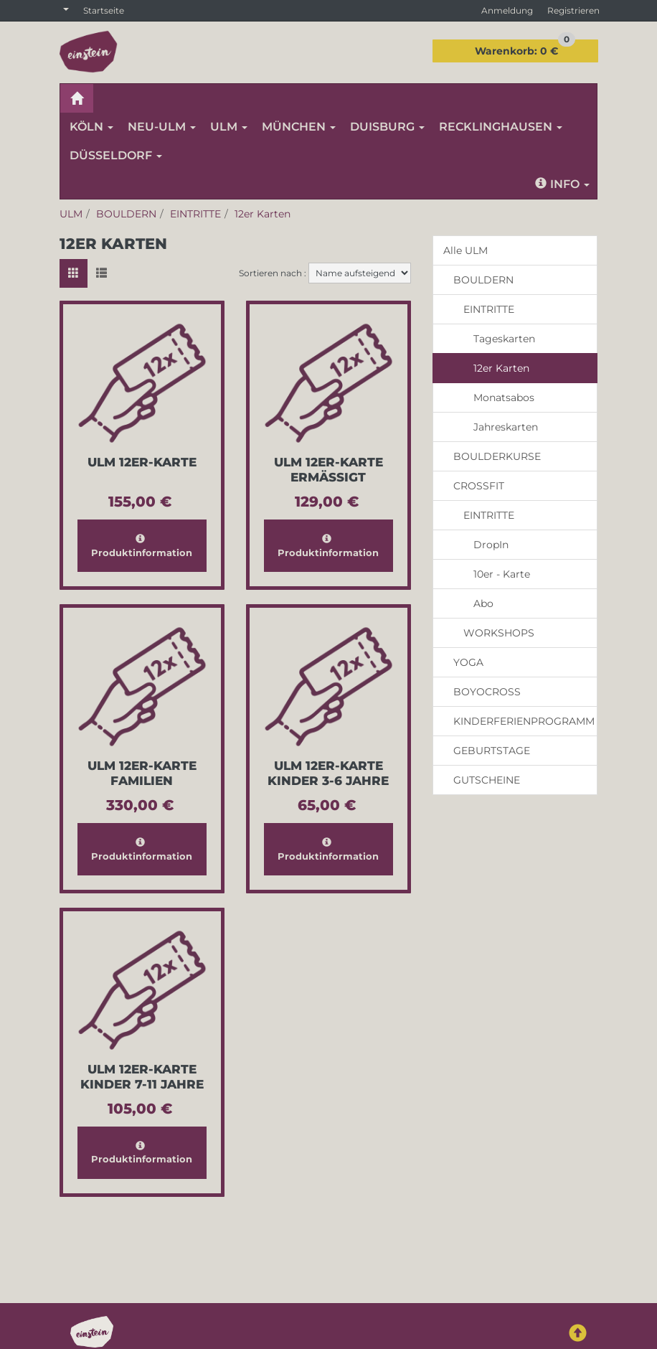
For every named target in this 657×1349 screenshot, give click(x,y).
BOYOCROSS (487, 691)
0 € (525, 48)
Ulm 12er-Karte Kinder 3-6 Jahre (328, 773)
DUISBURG (387, 126)
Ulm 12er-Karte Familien (142, 773)
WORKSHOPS (498, 632)
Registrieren (573, 10)
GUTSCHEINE (486, 780)
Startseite (103, 10)
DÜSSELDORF (116, 155)
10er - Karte (501, 574)
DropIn (491, 544)
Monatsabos (503, 397)
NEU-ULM (162, 126)
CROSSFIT (478, 485)
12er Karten (501, 368)
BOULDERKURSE (497, 456)
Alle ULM (465, 250)
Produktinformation (141, 546)
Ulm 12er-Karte (142, 462)
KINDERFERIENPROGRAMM (524, 721)
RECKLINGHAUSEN (500, 126)
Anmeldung (507, 10)
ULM (228, 126)
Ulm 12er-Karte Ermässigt (328, 469)
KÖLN (91, 126)
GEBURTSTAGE (491, 750)
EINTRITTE (488, 309)
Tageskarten (504, 338)
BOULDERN (483, 279)
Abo (483, 603)
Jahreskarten (505, 426)
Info (562, 184)
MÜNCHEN (299, 126)
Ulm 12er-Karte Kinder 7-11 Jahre (142, 1076)
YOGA (468, 662)
